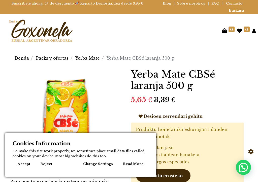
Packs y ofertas (52, 58)
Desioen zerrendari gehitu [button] (171, 116)
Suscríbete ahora (27, 3)
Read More (133, 164)
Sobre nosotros (191, 3)
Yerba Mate (87, 58)
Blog (167, 3)
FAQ (215, 3)
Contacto (234, 3)
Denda (21, 58)
